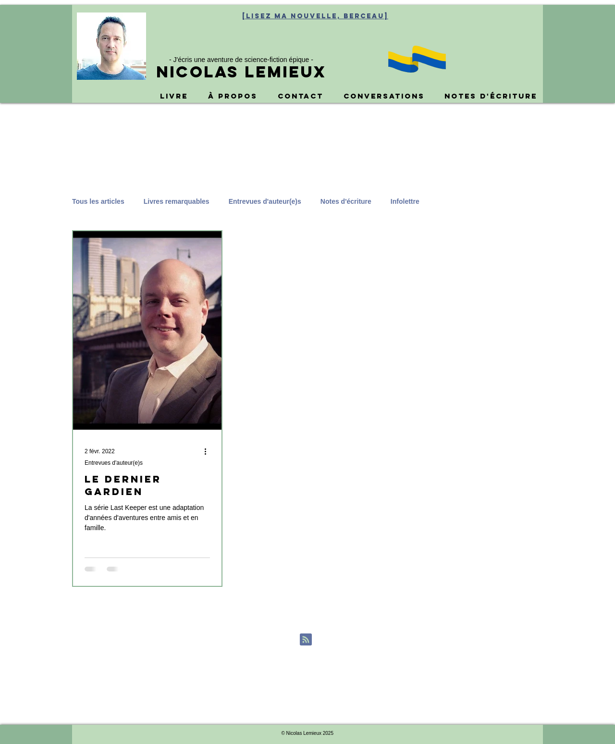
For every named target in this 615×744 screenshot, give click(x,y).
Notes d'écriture (345, 201)
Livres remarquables (176, 201)
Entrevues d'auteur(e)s (265, 201)
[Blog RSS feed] (306, 639)
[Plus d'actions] (208, 451)
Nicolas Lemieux (241, 72)
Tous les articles (98, 201)
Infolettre (405, 201)
